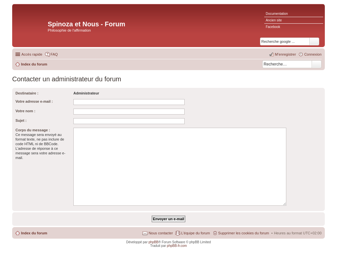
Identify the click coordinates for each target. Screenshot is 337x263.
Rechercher (317, 64)
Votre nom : (25, 111)
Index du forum (34, 233)
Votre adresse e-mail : (34, 101)
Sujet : (21, 120)
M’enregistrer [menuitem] (285, 54)
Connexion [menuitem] (313, 54)
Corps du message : (32, 130)
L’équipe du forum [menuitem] (195, 233)
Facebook (273, 27)
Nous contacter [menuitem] (160, 233)
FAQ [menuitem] (54, 54)
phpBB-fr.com (177, 246)
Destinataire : (27, 93)
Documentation (277, 13)
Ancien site (274, 20)
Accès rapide (31, 54)
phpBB (153, 242)
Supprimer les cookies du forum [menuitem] (243, 233)
